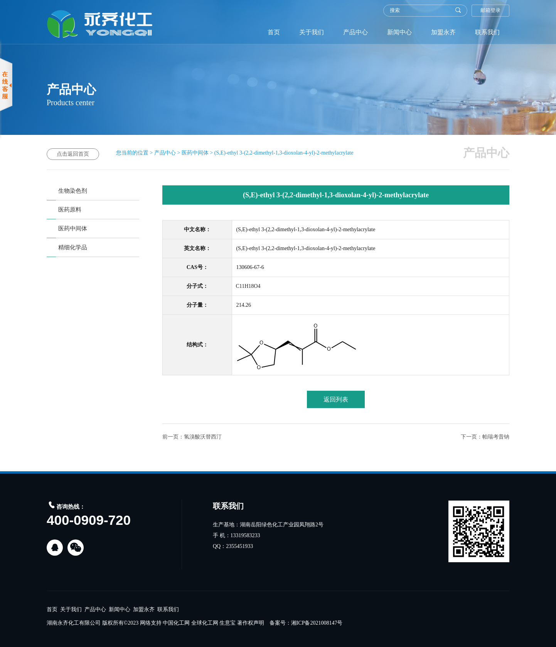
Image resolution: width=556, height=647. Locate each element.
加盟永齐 (443, 32)
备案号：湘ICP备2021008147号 (306, 623)
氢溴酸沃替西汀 (203, 437)
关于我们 (311, 32)
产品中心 (355, 32)
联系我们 (487, 32)
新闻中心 (399, 32)
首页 (274, 32)
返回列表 (335, 399)
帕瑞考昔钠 (495, 437)
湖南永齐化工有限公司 (74, 623)
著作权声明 (250, 623)
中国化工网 (176, 623)
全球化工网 (204, 623)
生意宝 (227, 623)
